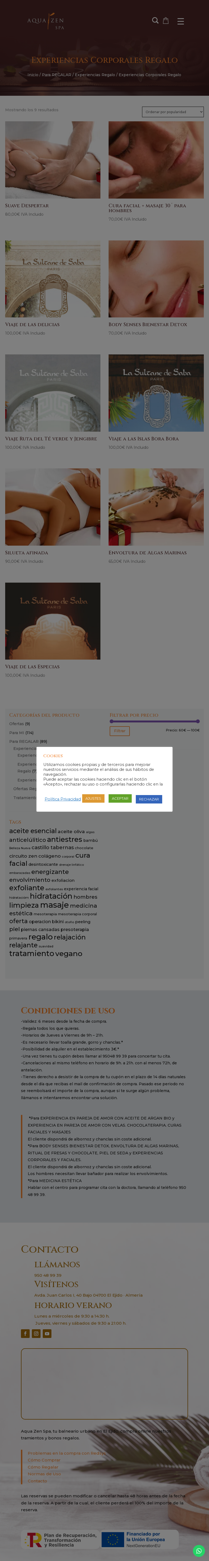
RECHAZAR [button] (149, 799)
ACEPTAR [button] (120, 798)
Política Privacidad (63, 799)
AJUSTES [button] (93, 798)
